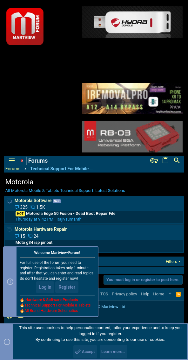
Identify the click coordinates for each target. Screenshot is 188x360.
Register (66, 287)
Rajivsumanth (69, 219)
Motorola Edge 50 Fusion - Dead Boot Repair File (66, 213)
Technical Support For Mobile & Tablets (57, 305)
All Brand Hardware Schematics (51, 310)
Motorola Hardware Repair (41, 229)
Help (145, 294)
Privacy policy (124, 294)
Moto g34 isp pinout (34, 242)
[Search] (177, 160)
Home (158, 294)
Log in (45, 287)
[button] (11, 160)
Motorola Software (33, 200)
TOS (104, 294)
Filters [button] (171, 261)
